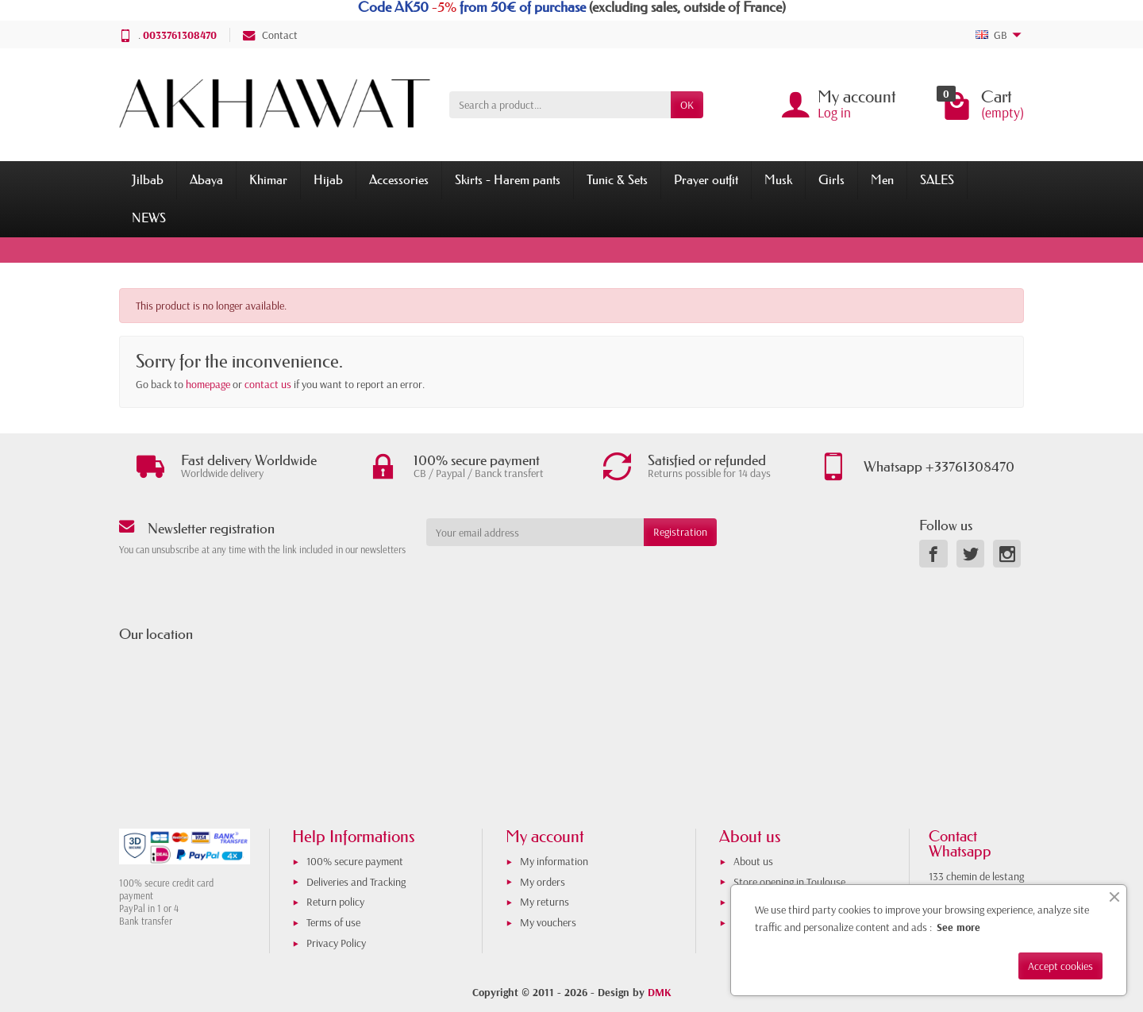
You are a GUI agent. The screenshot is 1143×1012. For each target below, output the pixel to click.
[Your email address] (535, 531)
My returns (544, 902)
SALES (937, 179)
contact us (267, 384)
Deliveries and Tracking (356, 882)
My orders (542, 882)
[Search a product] (560, 104)
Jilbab (148, 179)
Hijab (328, 179)
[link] (933, 554)
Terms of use (333, 922)
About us (753, 861)
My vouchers (548, 922)
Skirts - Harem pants (507, 179)
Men (882, 179)
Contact (270, 35)
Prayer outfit (706, 179)
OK (687, 105)
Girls (831, 179)
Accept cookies (1060, 966)
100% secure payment (354, 861)
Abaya (206, 179)
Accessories (399, 179)
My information (554, 861)
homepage (208, 384)
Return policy (335, 902)
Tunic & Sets (617, 179)
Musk (778, 179)
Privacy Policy (336, 943)
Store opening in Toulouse (789, 882)
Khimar (268, 179)
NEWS (149, 217)
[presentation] (554, 577)
